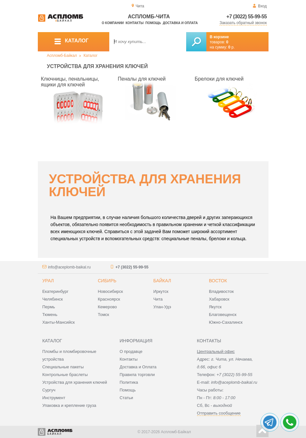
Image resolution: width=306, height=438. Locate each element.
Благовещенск (222, 314)
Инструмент (53, 397)
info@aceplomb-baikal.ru (69, 267)
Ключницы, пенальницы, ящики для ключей (70, 81)
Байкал (162, 280)
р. (231, 47)
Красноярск (109, 299)
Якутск (215, 306)
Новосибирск (110, 291)
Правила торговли (137, 374)
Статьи (126, 397)
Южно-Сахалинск (226, 322)
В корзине (219, 37)
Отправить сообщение (219, 413)
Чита (158, 299)
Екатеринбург (55, 291)
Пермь (48, 306)
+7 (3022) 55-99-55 (247, 16)
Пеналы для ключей (142, 79)
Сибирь (107, 280)
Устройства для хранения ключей (74, 382)
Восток (218, 280)
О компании (113, 23)
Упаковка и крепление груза (69, 405)
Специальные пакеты (63, 366)
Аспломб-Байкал (62, 55)
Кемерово (107, 306)
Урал (48, 280)
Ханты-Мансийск (58, 322)
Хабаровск (219, 299)
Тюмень (49, 314)
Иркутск (161, 291)
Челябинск (52, 299)
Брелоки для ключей (219, 79)
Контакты (135, 23)
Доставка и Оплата (138, 366)
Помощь (153, 23)
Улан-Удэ (162, 306)
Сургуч (48, 390)
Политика (129, 382)
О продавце (131, 351)
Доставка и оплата (180, 23)
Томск (103, 314)
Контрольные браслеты (65, 374)
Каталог (91, 55)
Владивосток (221, 291)
